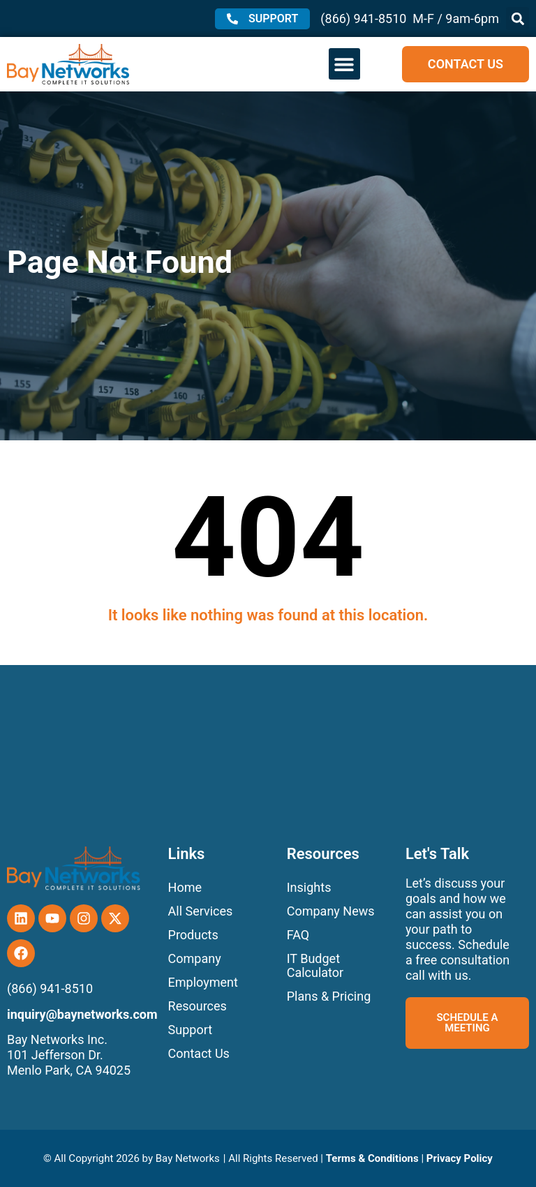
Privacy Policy (459, 1158)
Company (194, 958)
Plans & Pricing (329, 996)
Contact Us (199, 1053)
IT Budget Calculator (315, 965)
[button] (517, 18)
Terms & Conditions (372, 1158)
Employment (203, 982)
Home (185, 887)
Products (193, 934)
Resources (197, 1006)
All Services (200, 911)
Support (190, 1029)
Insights (309, 887)
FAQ (298, 934)
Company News (331, 911)
